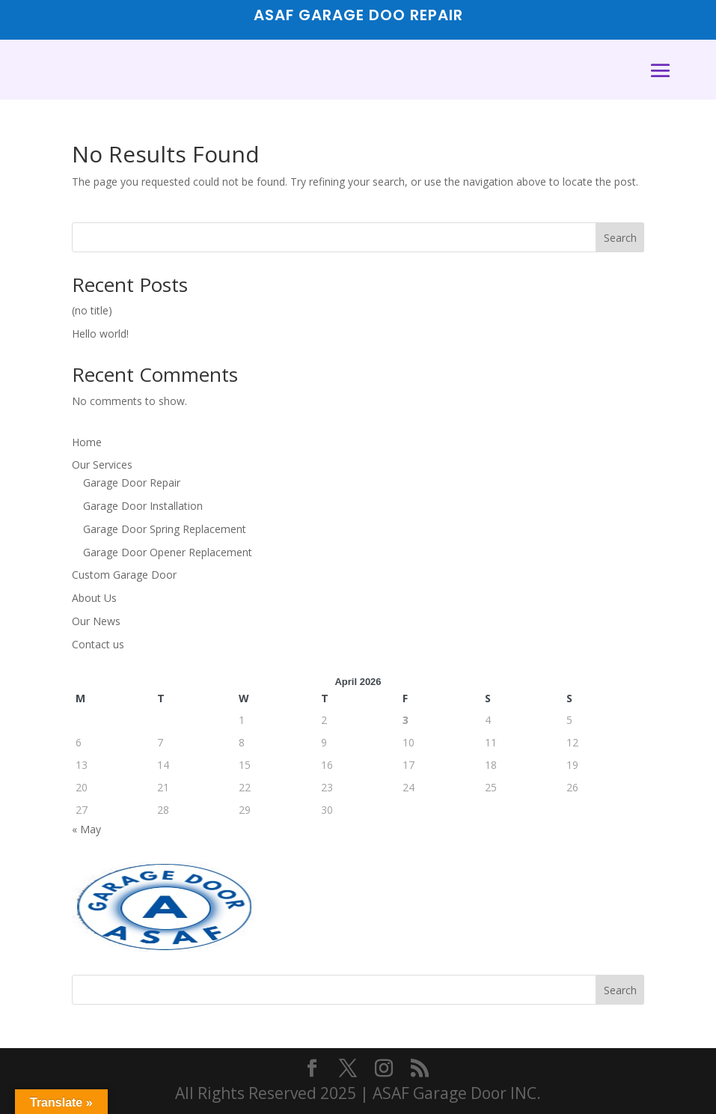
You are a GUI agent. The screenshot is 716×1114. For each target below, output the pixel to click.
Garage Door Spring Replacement (164, 529)
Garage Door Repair (131, 482)
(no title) (92, 310)
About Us (94, 598)
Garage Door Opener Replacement (167, 552)
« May (86, 829)
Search (620, 238)
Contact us (98, 644)
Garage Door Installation (143, 506)
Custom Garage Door (124, 574)
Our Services (102, 464)
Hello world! (100, 333)
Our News (96, 621)
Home (87, 442)
